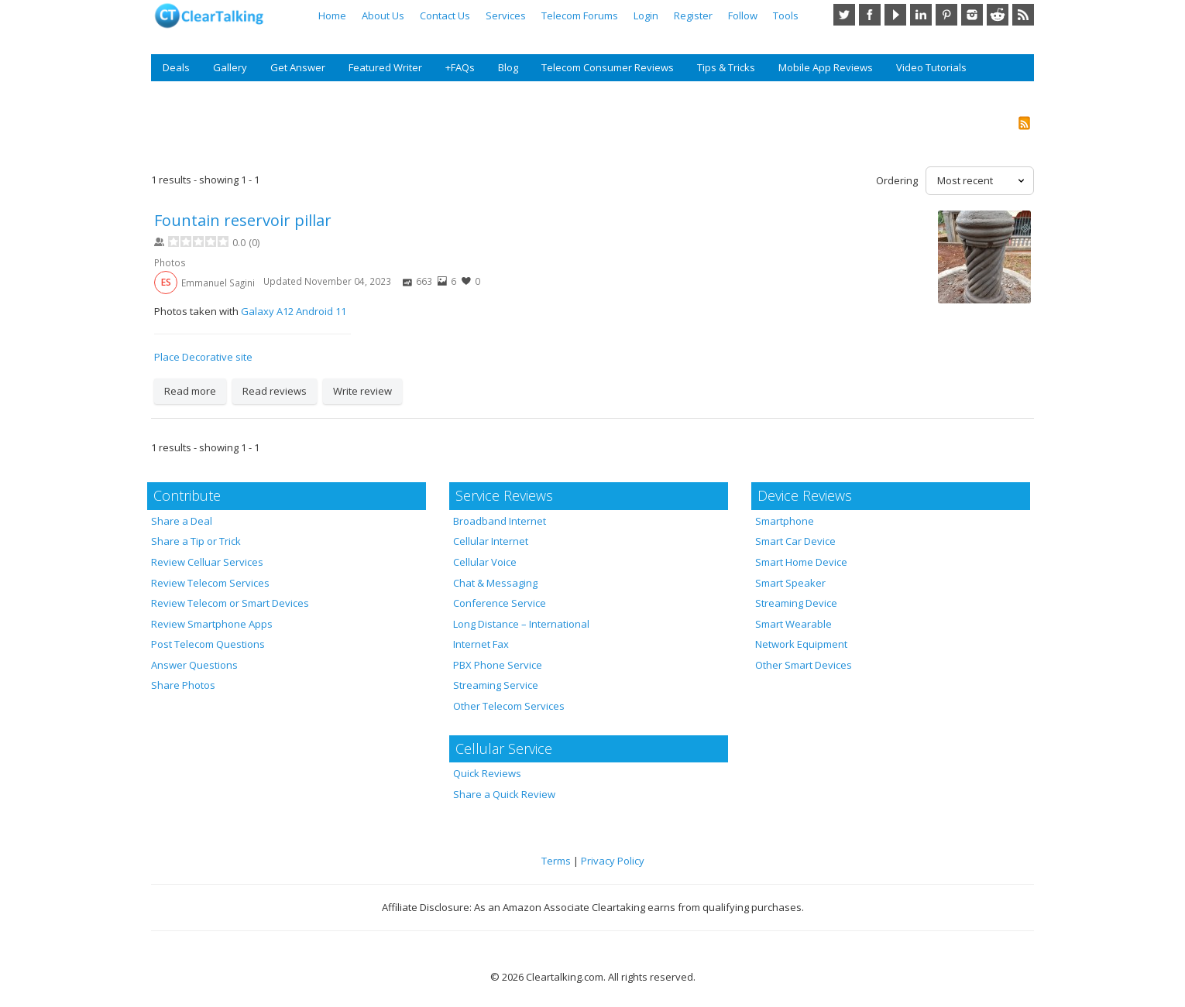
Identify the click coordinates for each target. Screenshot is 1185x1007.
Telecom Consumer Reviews (607, 67)
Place (167, 357)
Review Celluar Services (207, 562)
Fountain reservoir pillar (242, 220)
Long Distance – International (521, 624)
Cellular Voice (485, 562)
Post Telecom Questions (208, 644)
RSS (1023, 15)
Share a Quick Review (504, 794)
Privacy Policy (612, 861)
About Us (383, 15)
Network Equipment (801, 644)
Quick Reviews (487, 773)
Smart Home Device (801, 562)
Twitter (844, 15)
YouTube (895, 15)
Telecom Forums (579, 15)
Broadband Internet (499, 521)
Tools (786, 15)
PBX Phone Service (497, 665)
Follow (742, 15)
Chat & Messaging (495, 583)
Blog (508, 67)
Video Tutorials (931, 67)
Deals (176, 67)
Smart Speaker (790, 583)
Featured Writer (385, 67)
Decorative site (217, 357)
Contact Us (445, 15)
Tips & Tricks (726, 67)
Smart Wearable (793, 624)
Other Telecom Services (509, 706)
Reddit (997, 15)
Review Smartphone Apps (212, 624)
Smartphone (784, 521)
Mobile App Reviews (825, 67)
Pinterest (946, 15)
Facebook (870, 15)
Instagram (972, 15)
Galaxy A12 (267, 311)
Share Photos (183, 685)
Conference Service (499, 603)
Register (693, 15)
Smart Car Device (795, 541)
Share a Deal (181, 521)
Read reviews (274, 391)
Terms (556, 861)
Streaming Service (495, 685)
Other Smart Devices (803, 665)
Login (646, 15)
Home (332, 15)
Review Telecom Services (210, 583)
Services (506, 15)
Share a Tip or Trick (196, 541)
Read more (190, 391)
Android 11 (321, 311)
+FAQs (460, 67)
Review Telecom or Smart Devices (230, 603)
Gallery (230, 67)
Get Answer (297, 67)
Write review (362, 391)
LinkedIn (921, 15)
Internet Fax (481, 644)
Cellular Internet (490, 541)
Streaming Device (796, 603)
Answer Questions (194, 665)
